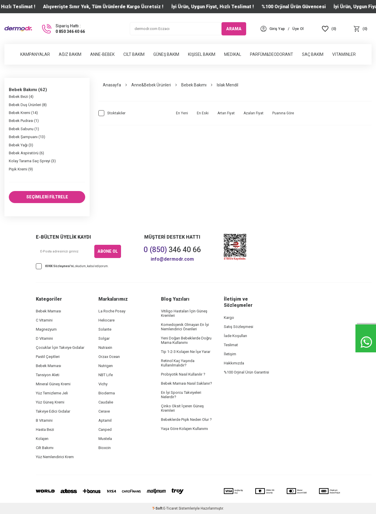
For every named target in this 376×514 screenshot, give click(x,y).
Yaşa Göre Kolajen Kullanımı (184, 428)
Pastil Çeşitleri (48, 356)
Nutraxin (105, 347)
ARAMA (233, 28)
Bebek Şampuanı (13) (27, 137)
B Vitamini (44, 420)
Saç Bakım (312, 54)
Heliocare (106, 320)
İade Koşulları (235, 336)
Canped (105, 429)
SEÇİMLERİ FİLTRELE (47, 197)
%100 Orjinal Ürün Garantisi (246, 372)
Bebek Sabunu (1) (24, 129)
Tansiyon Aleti (47, 375)
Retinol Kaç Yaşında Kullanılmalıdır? (177, 363)
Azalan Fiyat (253, 113)
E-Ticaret (170, 508)
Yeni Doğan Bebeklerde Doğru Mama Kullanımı (186, 340)
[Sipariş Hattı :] (63, 29)
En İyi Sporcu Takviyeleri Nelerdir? (181, 394)
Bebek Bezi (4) (21, 96)
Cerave (104, 411)
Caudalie (105, 402)
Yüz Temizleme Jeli (52, 393)
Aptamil (105, 420)
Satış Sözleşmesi (238, 326)
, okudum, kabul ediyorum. (72, 266)
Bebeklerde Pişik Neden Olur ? (186, 419)
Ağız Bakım (70, 54)
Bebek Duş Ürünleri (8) (28, 105)
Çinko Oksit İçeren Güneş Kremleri (182, 408)
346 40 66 (172, 249)
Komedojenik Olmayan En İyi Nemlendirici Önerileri (185, 326)
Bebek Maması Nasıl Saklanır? (186, 383)
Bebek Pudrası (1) (24, 120)
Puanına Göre (283, 113)
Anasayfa (112, 85)
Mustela (105, 438)
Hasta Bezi (45, 429)
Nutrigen (105, 366)
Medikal (232, 54)
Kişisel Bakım (201, 54)
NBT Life (105, 375)
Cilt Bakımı (44, 448)
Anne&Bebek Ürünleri (151, 85)
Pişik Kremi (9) (21, 169)
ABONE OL (108, 251)
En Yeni (182, 113)
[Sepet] (360, 28)
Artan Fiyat (226, 113)
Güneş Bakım (166, 54)
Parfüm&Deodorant (271, 54)
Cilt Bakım (134, 54)
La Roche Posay (111, 311)
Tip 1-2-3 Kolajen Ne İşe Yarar (185, 351)
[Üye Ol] (297, 28)
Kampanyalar (35, 54)
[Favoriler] (329, 28)
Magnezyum (46, 329)
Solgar (104, 338)
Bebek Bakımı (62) (28, 89)
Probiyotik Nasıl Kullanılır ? (183, 374)
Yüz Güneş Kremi (50, 402)
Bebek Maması (48, 311)
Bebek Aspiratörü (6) (26, 153)
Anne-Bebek (102, 54)
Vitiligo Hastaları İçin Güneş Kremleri (184, 313)
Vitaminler (344, 54)
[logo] (18, 29)
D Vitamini (44, 338)
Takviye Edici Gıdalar (53, 411)
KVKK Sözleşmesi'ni (59, 266)
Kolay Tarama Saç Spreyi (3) (32, 161)
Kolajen (42, 438)
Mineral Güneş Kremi (53, 384)
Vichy (103, 384)
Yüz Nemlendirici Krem (55, 457)
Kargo (229, 317)
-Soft (157, 508)
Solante (104, 329)
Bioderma (106, 393)
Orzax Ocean (109, 356)
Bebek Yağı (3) (21, 145)
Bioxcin (104, 448)
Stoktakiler (111, 113)
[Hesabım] (277, 28)
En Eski (203, 113)
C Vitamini (44, 320)
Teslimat (231, 345)
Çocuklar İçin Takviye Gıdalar (60, 347)
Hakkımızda (234, 363)
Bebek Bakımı (194, 85)
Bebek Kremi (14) (23, 112)
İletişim (230, 354)
